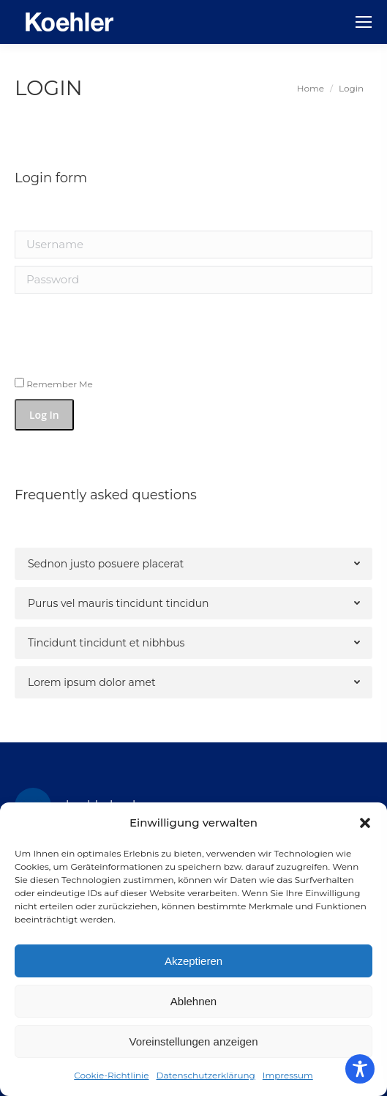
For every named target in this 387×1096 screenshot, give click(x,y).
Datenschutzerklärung (206, 1075)
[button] (365, 823)
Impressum (288, 1075)
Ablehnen (193, 1001)
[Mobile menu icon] (363, 22)
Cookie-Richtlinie (111, 1075)
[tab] (193, 564)
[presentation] (115, 329)
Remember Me (54, 384)
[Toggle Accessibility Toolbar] (360, 1069)
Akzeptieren (193, 961)
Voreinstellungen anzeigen (193, 1041)
